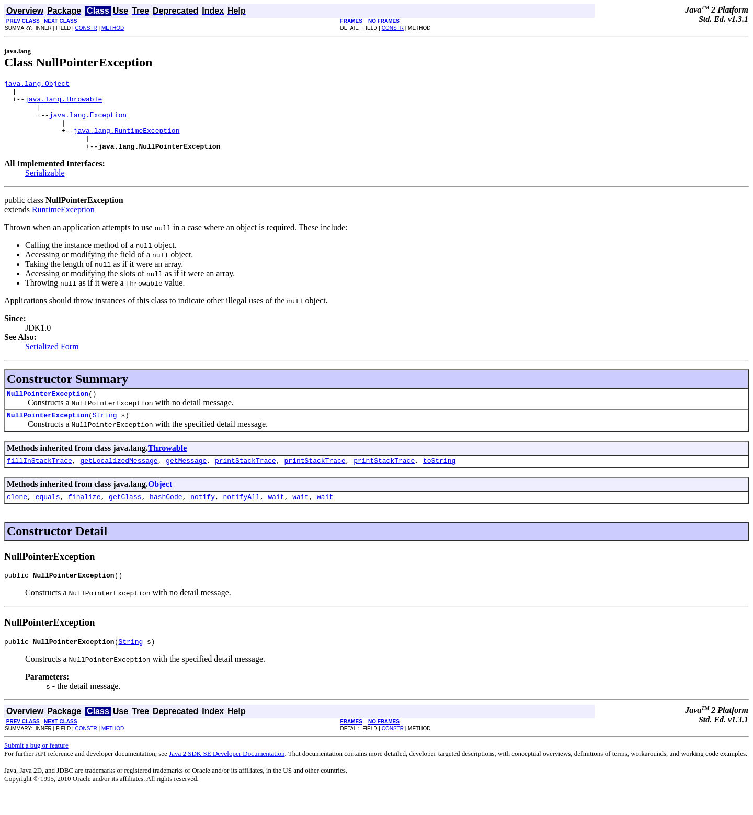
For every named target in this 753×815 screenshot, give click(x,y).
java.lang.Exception (88, 122)
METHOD (112, 28)
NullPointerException (47, 409)
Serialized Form (52, 360)
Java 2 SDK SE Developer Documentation (226, 777)
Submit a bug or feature (36, 769)
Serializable (45, 187)
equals (48, 517)
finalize (84, 517)
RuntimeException (63, 223)
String (105, 432)
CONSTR (86, 28)
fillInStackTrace (39, 479)
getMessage (186, 479)
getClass (125, 517)
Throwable (167, 465)
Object (160, 503)
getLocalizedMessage (118, 479)
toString (439, 479)
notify (202, 517)
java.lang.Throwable (63, 103)
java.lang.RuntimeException (127, 141)
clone (17, 517)
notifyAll (241, 517)
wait (276, 517)
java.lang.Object (37, 84)
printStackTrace (245, 479)
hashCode (166, 517)
